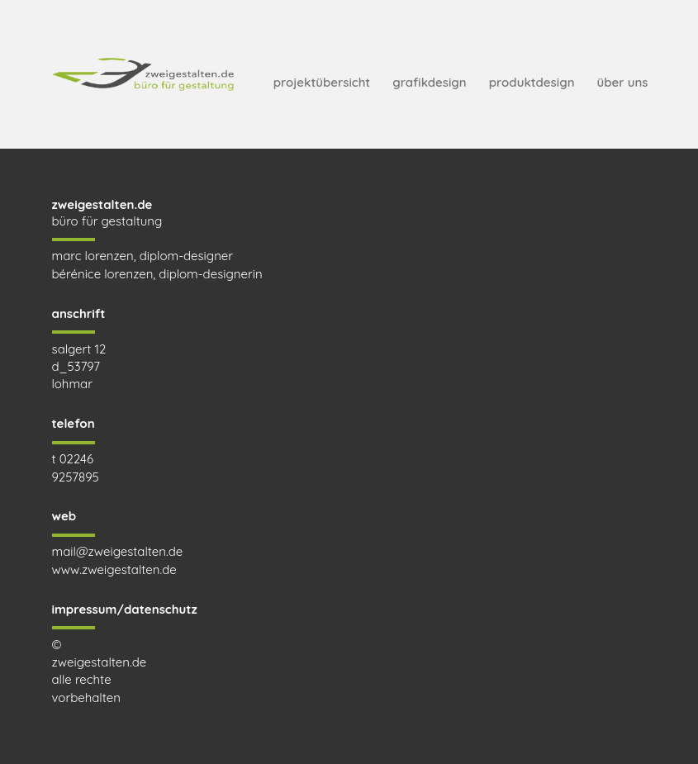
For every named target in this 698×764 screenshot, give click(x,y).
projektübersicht (321, 82)
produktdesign (532, 82)
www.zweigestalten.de (114, 569)
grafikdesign (429, 82)
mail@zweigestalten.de (117, 551)
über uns (622, 82)
